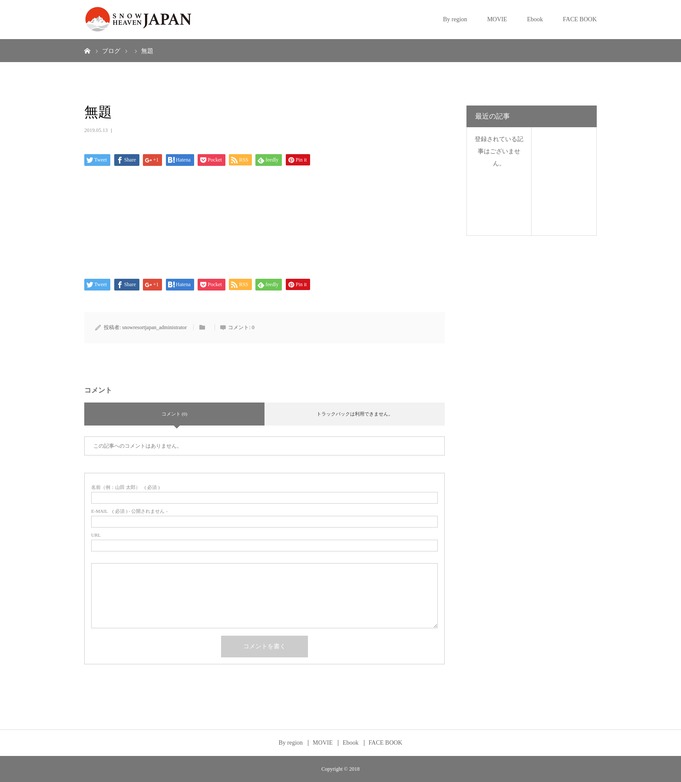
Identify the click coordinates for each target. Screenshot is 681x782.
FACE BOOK (580, 19)
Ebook (535, 19)
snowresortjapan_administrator (154, 327)
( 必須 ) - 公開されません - (129, 511)
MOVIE (497, 19)
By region (455, 19)
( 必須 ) (125, 487)
